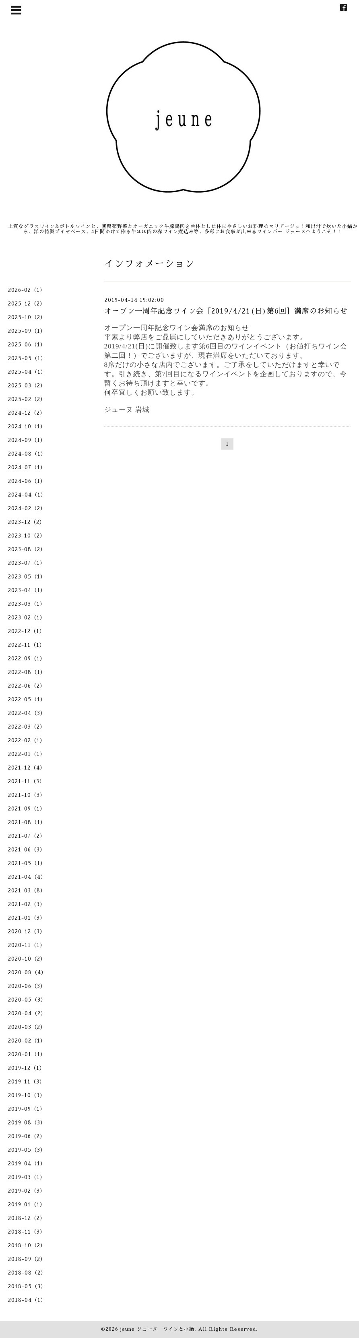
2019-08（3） (27, 1122)
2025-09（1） (27, 331)
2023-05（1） (27, 576)
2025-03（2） (27, 385)
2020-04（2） (27, 1013)
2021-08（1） (27, 822)
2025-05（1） (27, 358)
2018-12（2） (26, 1218)
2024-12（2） (26, 412)
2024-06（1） (27, 481)
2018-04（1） (27, 1300)
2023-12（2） (26, 522)
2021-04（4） (27, 877)
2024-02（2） (27, 508)
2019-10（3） (26, 1095)
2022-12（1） (26, 631)
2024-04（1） (27, 494)
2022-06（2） (26, 685)
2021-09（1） (26, 808)
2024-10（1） (27, 426)
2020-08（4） (27, 972)
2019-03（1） (26, 1177)
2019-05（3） (27, 1150)
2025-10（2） (27, 317)
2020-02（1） (27, 1040)
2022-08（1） (27, 672)
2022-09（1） (26, 658)
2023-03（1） (26, 604)
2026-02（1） (26, 290)
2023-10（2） (26, 535)
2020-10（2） (27, 958)
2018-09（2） (27, 1259)
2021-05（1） (27, 863)
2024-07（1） (27, 467)
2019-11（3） (26, 1081)
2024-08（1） (27, 453)
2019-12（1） (26, 1068)
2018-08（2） (27, 1272)
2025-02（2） (27, 399)
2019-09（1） (26, 1109)
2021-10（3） (26, 795)
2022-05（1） (27, 699)
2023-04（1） (27, 590)
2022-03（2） (26, 726)
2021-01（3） (26, 918)
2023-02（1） (26, 617)
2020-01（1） (27, 1054)
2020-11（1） (26, 945)
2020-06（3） (27, 986)
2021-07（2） (26, 836)
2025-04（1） (27, 372)
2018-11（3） (26, 1231)
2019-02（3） (26, 1190)
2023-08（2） (27, 549)
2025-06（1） (27, 344)
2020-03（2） (27, 1027)
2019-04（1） (27, 1163)
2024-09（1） (27, 440)
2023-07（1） (26, 563)
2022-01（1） (26, 754)
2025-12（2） (26, 303)
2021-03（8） (27, 890)
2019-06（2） (26, 1136)
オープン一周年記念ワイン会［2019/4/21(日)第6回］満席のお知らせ (226, 311)
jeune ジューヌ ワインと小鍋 (157, 1329)
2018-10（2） (27, 1245)
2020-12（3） (26, 931)
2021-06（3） (26, 849)
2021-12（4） (26, 767)
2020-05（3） (27, 999)
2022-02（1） (26, 740)
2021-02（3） (26, 904)
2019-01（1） (26, 1204)
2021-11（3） (26, 781)
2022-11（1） (26, 645)
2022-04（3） (27, 713)
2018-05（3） (27, 1286)
